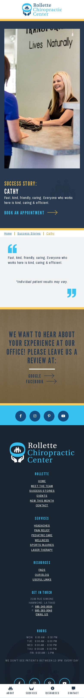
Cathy (50, 233)
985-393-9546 (43, 610)
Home (8, 233)
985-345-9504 (43, 606)
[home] (42, 9)
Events (42, 495)
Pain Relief (42, 530)
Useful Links (42, 579)
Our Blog (42, 574)
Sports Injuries (42, 545)
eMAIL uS (42, 614)
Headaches (42, 525)
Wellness (42, 540)
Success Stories (29, 233)
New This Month (42, 500)
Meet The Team (42, 486)
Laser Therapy (42, 549)
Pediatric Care (42, 535)
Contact (42, 505)
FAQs (42, 569)
